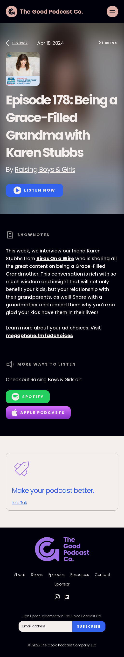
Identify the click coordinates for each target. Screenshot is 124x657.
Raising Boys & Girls (45, 169)
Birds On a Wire (55, 258)
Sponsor (62, 584)
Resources (79, 575)
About (19, 575)
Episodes (56, 575)
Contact (102, 575)
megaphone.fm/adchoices (39, 335)
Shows (37, 575)
